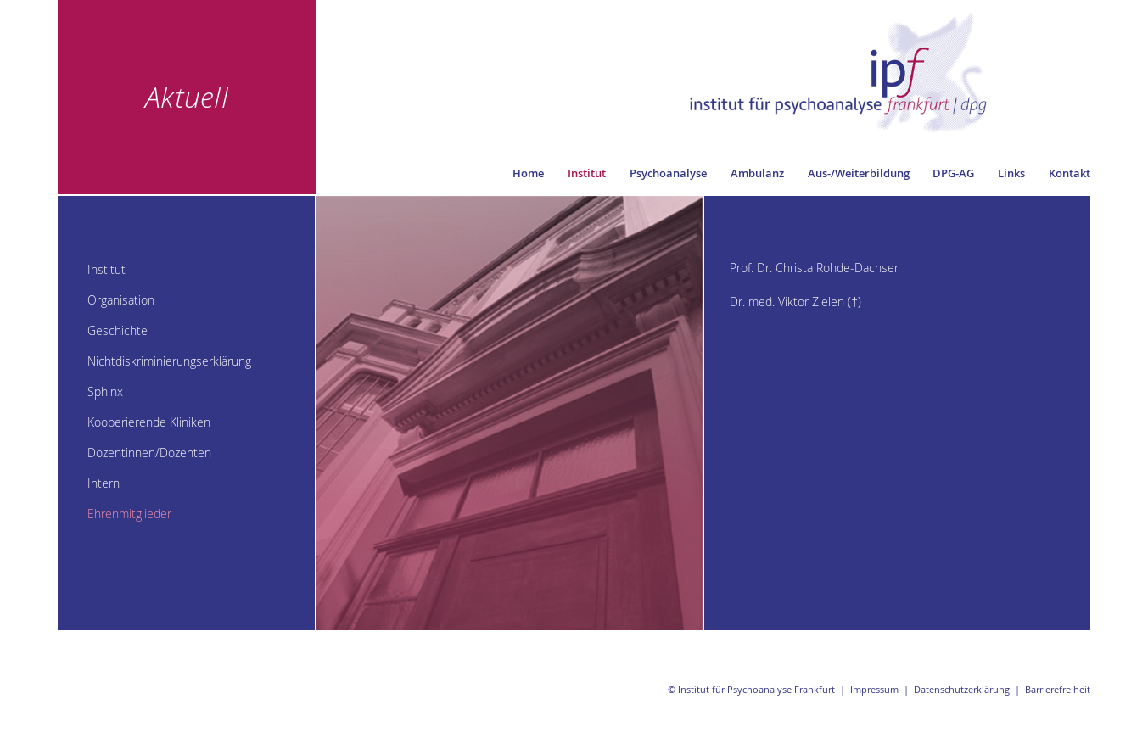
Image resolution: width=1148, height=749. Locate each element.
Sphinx (105, 391)
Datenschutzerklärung (962, 689)
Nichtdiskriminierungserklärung (169, 361)
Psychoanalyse (668, 173)
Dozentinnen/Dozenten (149, 452)
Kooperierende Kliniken (148, 422)
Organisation (120, 300)
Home (528, 173)
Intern (103, 483)
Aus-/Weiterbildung (859, 173)
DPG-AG (953, 173)
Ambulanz (757, 173)
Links (1011, 173)
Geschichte (117, 330)
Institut (587, 173)
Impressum (874, 689)
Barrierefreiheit (1057, 689)
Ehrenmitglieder (129, 514)
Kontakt (1069, 173)
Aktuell (187, 96)
